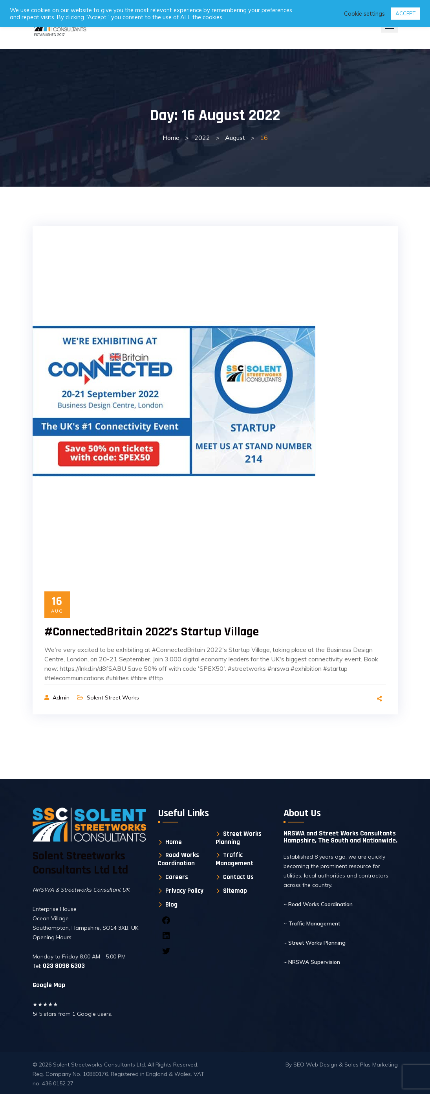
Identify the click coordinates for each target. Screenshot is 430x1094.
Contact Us (238, 877)
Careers (176, 877)
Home (171, 137)
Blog (171, 905)
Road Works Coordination (178, 859)
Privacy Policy (184, 891)
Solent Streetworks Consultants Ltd (99, 1064)
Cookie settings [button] (364, 13)
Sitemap (235, 891)
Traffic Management (234, 859)
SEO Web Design (316, 1064)
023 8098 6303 (63, 966)
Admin (62, 697)
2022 (202, 137)
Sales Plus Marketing (371, 1064)
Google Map (49, 985)
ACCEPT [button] (405, 13)
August (235, 137)
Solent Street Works (113, 697)
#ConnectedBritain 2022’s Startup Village (151, 632)
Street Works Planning (239, 838)
